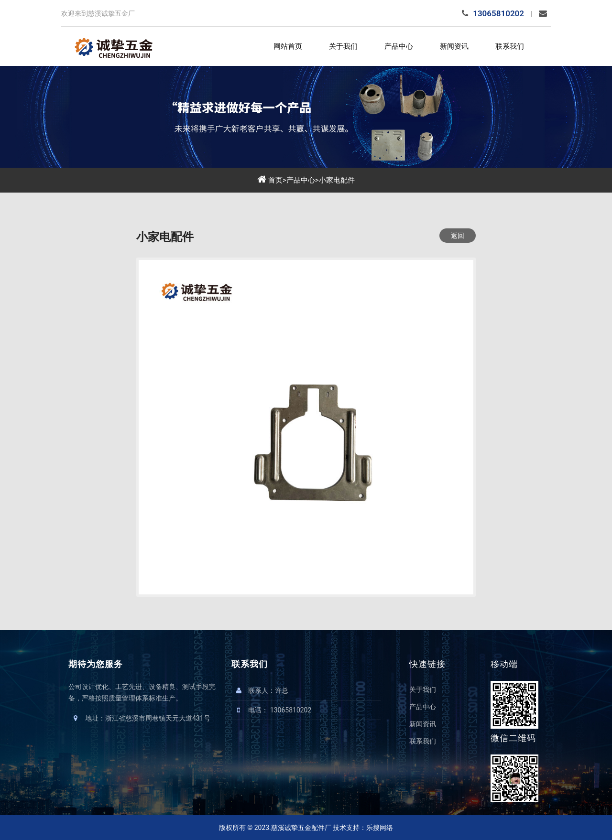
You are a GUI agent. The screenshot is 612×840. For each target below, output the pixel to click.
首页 (275, 180)
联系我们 (509, 46)
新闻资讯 (454, 46)
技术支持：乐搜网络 (363, 827)
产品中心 (398, 46)
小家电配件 (337, 180)
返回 (457, 235)
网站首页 (287, 46)
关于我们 (343, 46)
